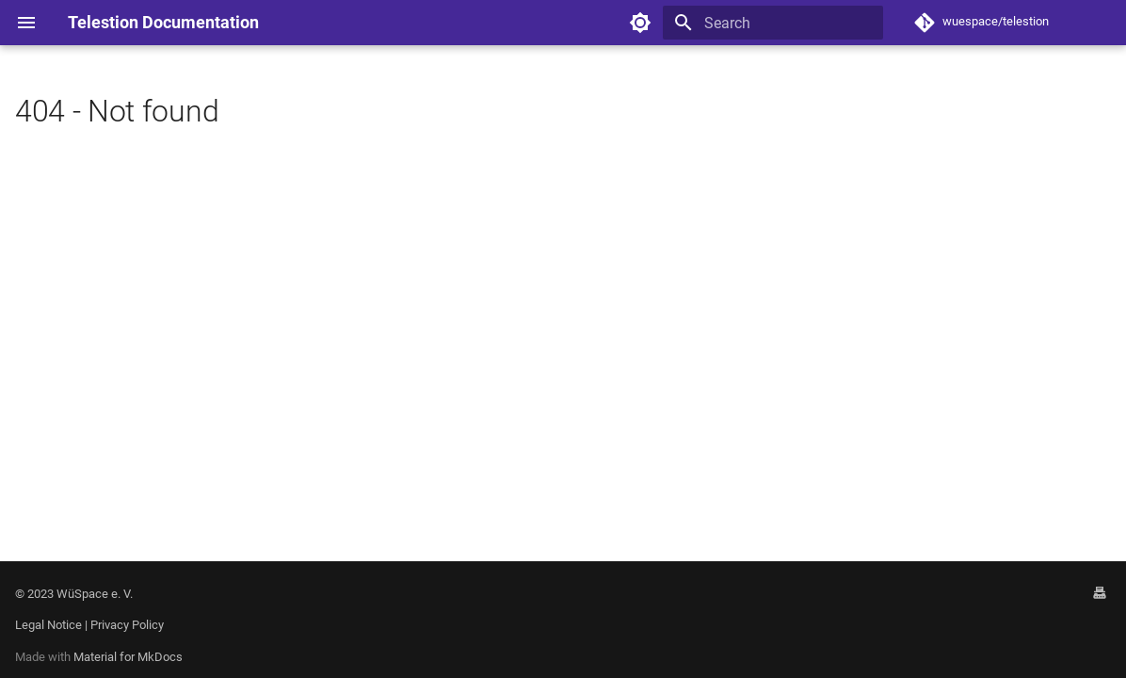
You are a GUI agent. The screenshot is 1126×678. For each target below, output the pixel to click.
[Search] (773, 23)
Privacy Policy (127, 625)
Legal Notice (48, 625)
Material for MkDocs (128, 657)
